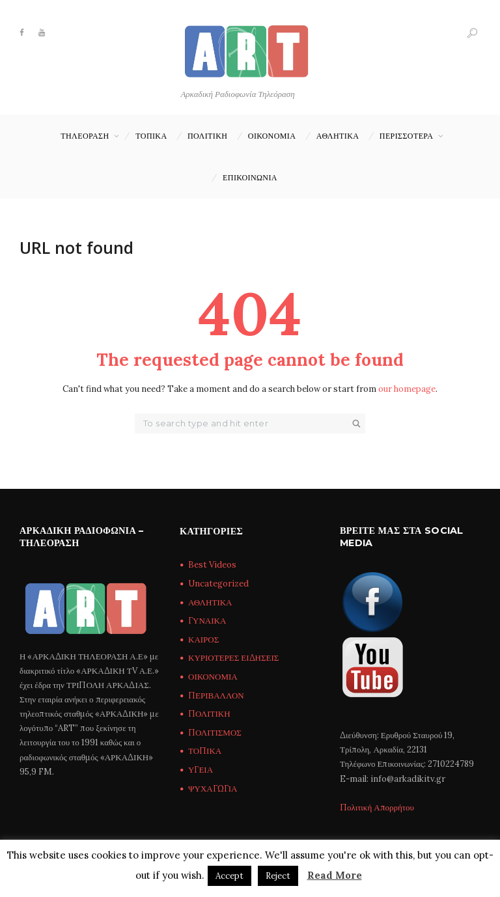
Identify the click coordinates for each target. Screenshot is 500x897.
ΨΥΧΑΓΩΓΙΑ (212, 788)
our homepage (407, 388)
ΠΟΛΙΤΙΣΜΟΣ (215, 732)
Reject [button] (278, 875)
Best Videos (212, 564)
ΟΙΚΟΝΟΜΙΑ (272, 136)
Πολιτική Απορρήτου (377, 807)
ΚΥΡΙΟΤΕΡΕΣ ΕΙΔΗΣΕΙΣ (233, 657)
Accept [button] (229, 875)
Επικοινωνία (250, 177)
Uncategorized (218, 583)
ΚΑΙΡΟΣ (203, 639)
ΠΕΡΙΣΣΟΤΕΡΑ (407, 136)
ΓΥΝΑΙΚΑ (207, 620)
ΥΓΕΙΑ (200, 769)
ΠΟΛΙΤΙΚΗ (207, 136)
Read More (334, 875)
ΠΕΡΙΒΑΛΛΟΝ (216, 695)
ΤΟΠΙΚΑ (151, 136)
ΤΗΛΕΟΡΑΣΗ (85, 136)
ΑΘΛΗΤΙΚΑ (337, 136)
